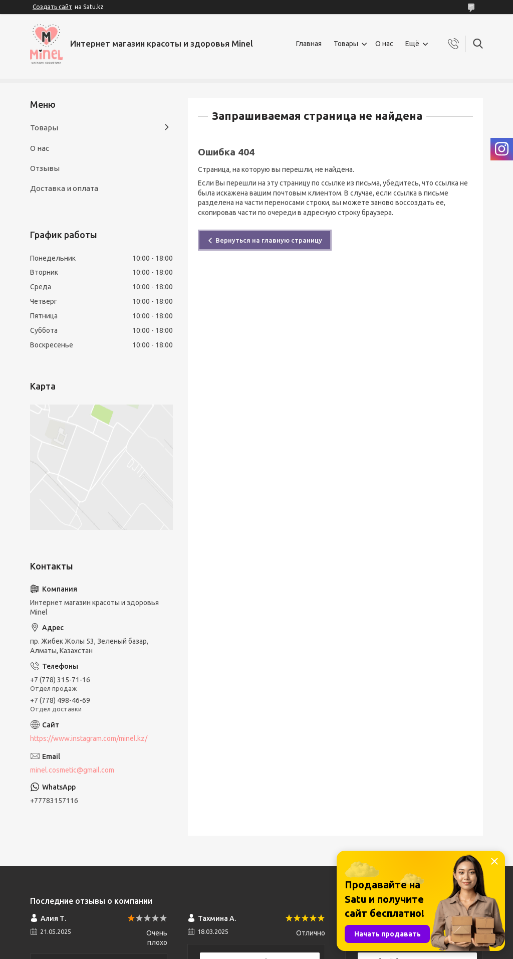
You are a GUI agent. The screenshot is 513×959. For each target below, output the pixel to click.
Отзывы (45, 168)
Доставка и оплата (64, 188)
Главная (309, 44)
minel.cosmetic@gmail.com (72, 770)
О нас (384, 44)
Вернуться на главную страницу (268, 240)
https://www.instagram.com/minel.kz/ (88, 738)
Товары (346, 44)
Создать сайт (52, 7)
